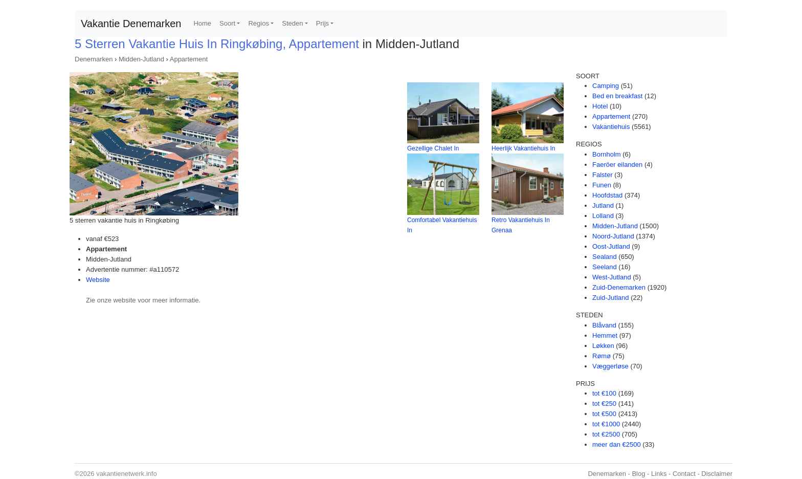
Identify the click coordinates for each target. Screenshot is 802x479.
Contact (684, 473)
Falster (602, 175)
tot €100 (604, 393)
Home (202, 23)
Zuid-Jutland (610, 297)
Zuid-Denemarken (618, 287)
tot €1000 (606, 424)
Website (98, 280)
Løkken (603, 346)
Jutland (603, 205)
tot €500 (604, 414)
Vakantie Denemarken (131, 23)
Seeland (604, 267)
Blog (638, 473)
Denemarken (94, 59)
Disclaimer (716, 473)
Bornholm (606, 154)
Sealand (604, 256)
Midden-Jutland (141, 59)
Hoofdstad (607, 195)
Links (658, 473)
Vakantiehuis (611, 126)
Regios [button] (258, 23)
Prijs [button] (322, 23)
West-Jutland (611, 277)
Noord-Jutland (613, 236)
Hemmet (604, 335)
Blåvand (604, 325)
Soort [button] (227, 23)
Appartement (189, 59)
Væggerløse (610, 366)
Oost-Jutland (611, 246)
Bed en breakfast (617, 96)
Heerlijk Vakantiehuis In (523, 148)
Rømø (601, 356)
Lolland (603, 216)
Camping (605, 86)
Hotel (600, 106)
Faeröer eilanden (617, 164)
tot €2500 (606, 434)
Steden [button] (292, 23)
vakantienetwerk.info (126, 473)
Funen (601, 185)
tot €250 (604, 403)
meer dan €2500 (616, 444)
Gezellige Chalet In (433, 148)
